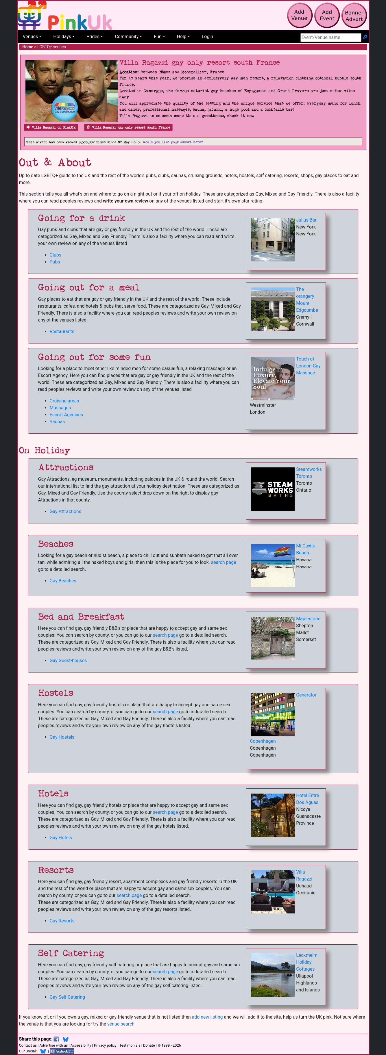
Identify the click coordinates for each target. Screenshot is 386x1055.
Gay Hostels (62, 737)
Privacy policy (105, 1045)
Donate (149, 1045)
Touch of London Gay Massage (308, 366)
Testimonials (129, 1045)
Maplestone (308, 618)
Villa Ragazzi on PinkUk (51, 127)
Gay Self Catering (67, 997)
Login (207, 36)
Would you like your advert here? (173, 142)
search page (223, 562)
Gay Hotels (61, 837)
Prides (92, 36)
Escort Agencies (66, 414)
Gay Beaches (63, 581)
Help (181, 36)
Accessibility (81, 1045)
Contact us (28, 1045)
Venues (30, 36)
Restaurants (62, 331)
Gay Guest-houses (68, 660)
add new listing (207, 1017)
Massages (60, 408)
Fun (157, 36)
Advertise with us (54, 1045)
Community (126, 36)
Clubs (55, 255)
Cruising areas (64, 401)
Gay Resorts (62, 921)
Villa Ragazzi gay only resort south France (128, 127)
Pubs (55, 262)
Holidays (62, 36)
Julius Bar (306, 220)
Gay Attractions (65, 511)
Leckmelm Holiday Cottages (306, 962)
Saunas (57, 421)
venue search (120, 1024)
